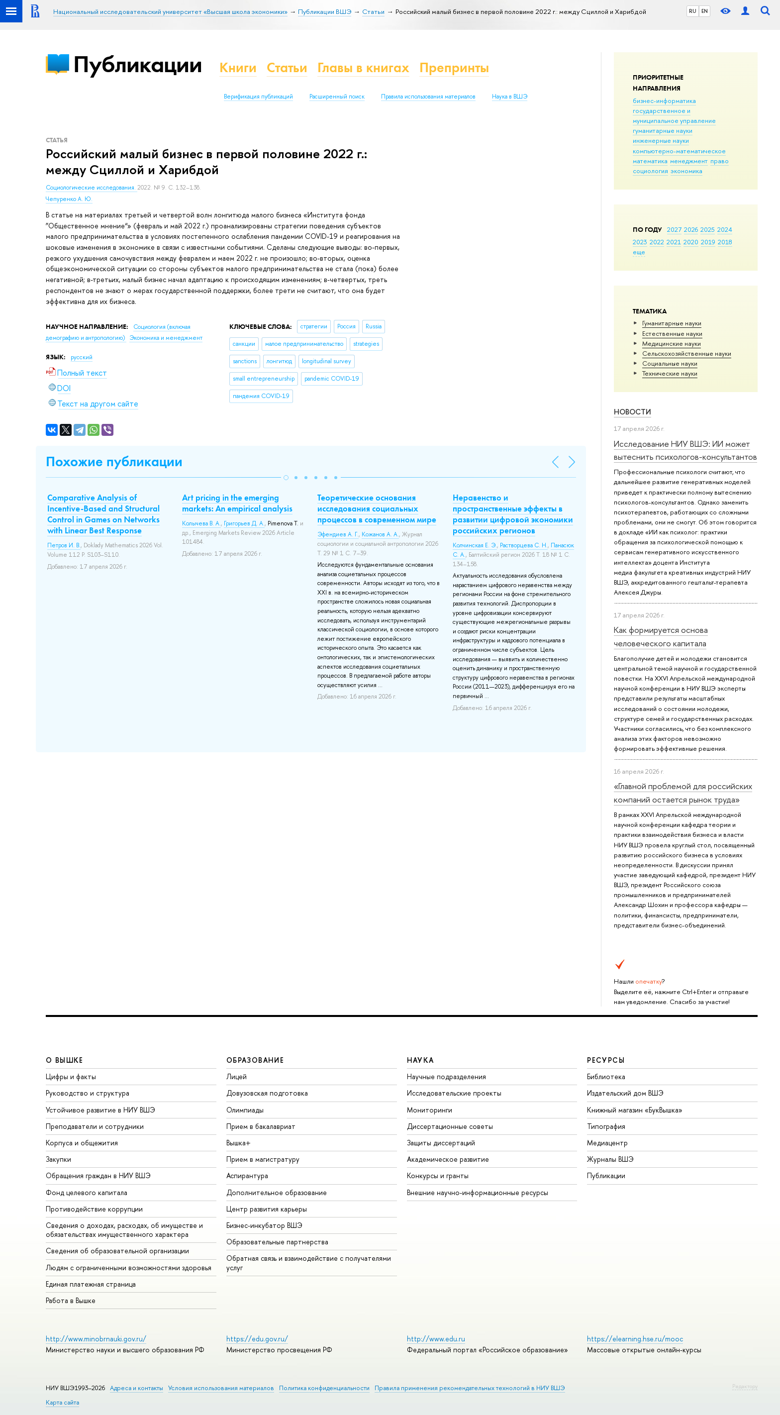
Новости (632, 411)
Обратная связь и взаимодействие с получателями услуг (308, 1262)
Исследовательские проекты (454, 1093)
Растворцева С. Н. (524, 545)
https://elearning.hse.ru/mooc (635, 1338)
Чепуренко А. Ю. (69, 199)
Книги (238, 67)
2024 (724, 229)
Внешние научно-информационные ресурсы (477, 1192)
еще (639, 251)
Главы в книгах (363, 67)
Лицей (236, 1076)
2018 (725, 241)
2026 (691, 229)
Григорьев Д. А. (244, 523)
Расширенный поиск (337, 97)
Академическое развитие (448, 1159)
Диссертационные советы (450, 1126)
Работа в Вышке (71, 1300)
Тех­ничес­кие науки (669, 373)
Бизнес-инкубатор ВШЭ (264, 1225)
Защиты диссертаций (441, 1142)
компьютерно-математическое (679, 150)
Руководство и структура (87, 1093)
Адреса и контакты (136, 1388)
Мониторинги (429, 1109)
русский (82, 357)
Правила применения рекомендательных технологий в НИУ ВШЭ (470, 1388)
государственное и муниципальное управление (674, 115)
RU (692, 10)
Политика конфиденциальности (324, 1388)
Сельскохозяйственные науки (686, 353)
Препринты (454, 67)
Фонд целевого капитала (86, 1192)
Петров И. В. (64, 545)
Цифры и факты (71, 1076)
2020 (690, 241)
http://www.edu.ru (436, 1338)
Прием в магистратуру (262, 1159)
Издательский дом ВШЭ (625, 1093)
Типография (606, 1126)
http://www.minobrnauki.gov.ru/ (96, 1338)
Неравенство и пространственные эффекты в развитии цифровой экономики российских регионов (513, 514)
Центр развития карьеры (266, 1208)
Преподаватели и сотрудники (95, 1126)
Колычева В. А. (201, 523)
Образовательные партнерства (277, 1241)
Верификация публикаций (258, 97)
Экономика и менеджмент (165, 338)
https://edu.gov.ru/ (257, 1338)
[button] (286, 478)
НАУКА (420, 1060)
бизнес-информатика (664, 100)
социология (650, 170)
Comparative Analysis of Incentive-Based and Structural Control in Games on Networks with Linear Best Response (103, 514)
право (719, 160)
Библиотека (606, 1076)
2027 (674, 229)
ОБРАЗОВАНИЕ (255, 1060)
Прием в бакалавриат (260, 1126)
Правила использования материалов (428, 97)
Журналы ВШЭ (610, 1159)
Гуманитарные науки (671, 322)
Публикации (137, 64)
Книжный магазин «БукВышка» (634, 1109)
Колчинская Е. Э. (475, 545)
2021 (674, 241)
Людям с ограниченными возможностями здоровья (128, 1267)
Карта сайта (62, 1402)
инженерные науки (661, 140)
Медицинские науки (671, 343)
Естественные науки (672, 333)
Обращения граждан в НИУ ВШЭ (98, 1175)
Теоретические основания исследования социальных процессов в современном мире (376, 508)
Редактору (745, 1386)
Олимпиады (245, 1109)
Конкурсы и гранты (438, 1175)
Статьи (287, 67)
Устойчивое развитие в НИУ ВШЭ (100, 1109)
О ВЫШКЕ (65, 1060)
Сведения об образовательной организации (117, 1250)
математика (650, 160)
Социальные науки (669, 363)
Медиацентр (607, 1142)
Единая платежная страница (91, 1284)
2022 (657, 241)
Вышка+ (238, 1142)
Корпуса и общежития (82, 1142)
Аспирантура (247, 1175)
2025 (707, 229)
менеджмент (689, 160)
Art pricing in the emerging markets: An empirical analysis (237, 503)
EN (704, 10)
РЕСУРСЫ (606, 1060)
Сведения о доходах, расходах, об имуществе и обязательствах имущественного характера (124, 1229)
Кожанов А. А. (380, 534)
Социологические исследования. (91, 188)
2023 (640, 241)
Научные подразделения (446, 1076)
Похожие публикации (114, 461)
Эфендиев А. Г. (338, 534)
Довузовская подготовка (267, 1093)
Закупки (58, 1159)
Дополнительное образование (276, 1192)
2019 (708, 241)
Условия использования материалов (221, 1388)
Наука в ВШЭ (509, 97)
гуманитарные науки (662, 130)
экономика (686, 170)
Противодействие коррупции (94, 1208)
